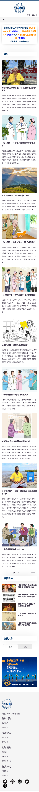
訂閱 (28, 15)
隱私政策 (5, 737)
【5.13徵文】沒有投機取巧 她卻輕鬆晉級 (19, 295)
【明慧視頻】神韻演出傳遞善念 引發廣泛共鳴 (27, 586)
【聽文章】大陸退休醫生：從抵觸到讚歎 (18, 242)
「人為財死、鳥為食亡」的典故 (27, 614)
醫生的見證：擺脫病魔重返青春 (15, 345)
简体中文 (34, 15)
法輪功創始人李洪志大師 (14, 28)
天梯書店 (5, 756)
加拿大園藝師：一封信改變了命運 (16, 195)
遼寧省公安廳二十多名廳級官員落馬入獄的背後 (27, 595)
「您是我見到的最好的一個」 (14, 549)
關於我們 (5, 723)
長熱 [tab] (25, 647)
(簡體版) (15, 31)
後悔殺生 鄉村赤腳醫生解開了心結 (16, 441)
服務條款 (5, 742)
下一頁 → (33, 572)
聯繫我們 (5, 727)
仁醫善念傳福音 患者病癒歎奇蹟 (15, 394)
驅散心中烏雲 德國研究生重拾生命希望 (26, 605)
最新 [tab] (10, 647)
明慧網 (4, 752)
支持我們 (5, 775)
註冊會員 (5, 771)
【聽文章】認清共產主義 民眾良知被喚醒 (27, 624)
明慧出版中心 (7, 761)
